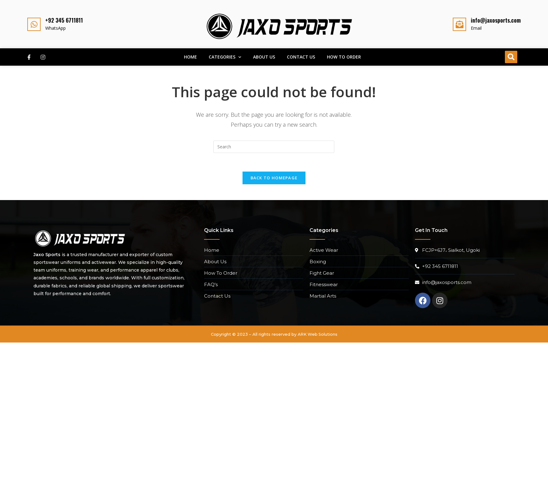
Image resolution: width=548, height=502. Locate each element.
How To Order (344, 57)
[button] (511, 57)
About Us (264, 57)
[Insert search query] (273, 147)
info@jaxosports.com (496, 20)
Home (190, 57)
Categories (225, 57)
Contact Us (301, 57)
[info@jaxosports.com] (459, 24)
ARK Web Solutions (317, 334)
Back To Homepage (274, 178)
